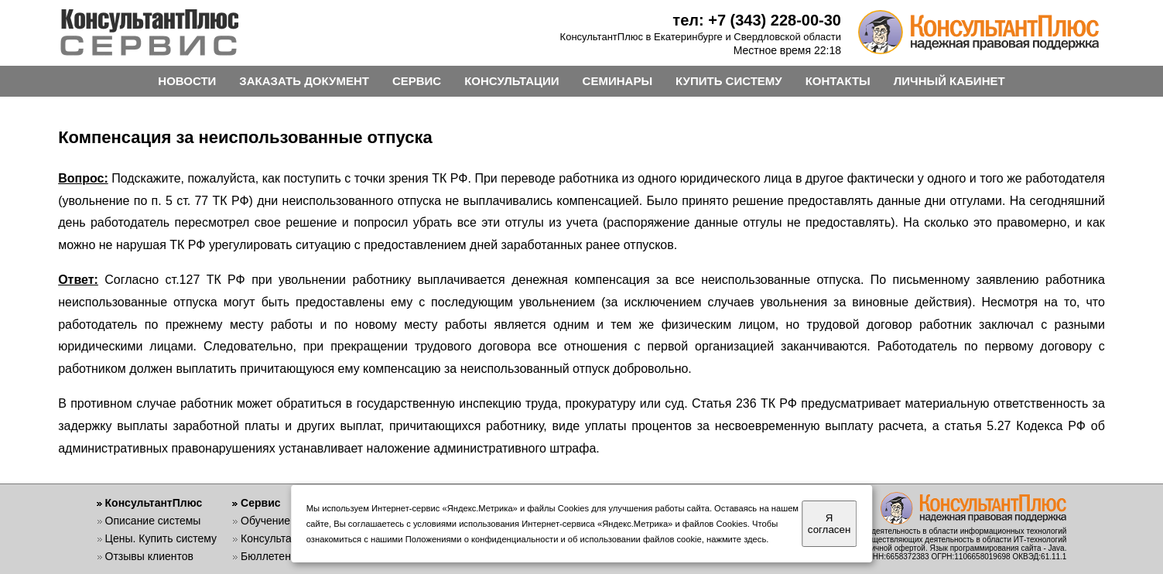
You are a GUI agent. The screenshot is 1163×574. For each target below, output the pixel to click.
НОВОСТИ (187, 80)
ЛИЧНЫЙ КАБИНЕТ (949, 80)
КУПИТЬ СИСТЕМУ (729, 80)
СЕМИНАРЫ (617, 80)
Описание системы (153, 520)
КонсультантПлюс (154, 503)
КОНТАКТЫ (838, 80)
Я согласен (829, 523)
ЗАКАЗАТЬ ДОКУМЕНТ (304, 80)
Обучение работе (284, 520)
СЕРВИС (416, 80)
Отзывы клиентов (149, 556)
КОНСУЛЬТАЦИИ (511, 80)
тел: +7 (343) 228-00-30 (756, 20)
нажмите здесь (736, 539)
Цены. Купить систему (161, 538)
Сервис (260, 503)
